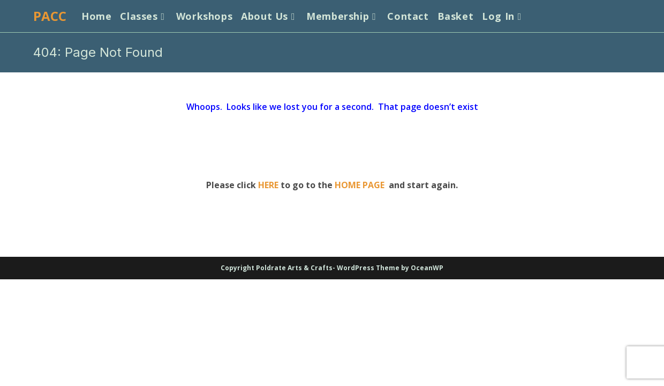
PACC (49, 16)
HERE (268, 185)
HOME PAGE (359, 185)
